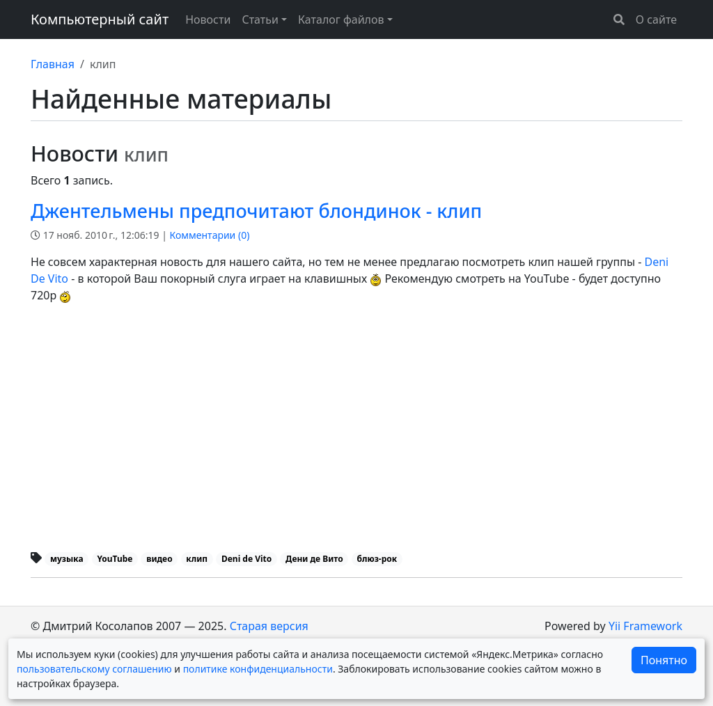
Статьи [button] (260, 19)
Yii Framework (645, 626)
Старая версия (269, 626)
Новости (207, 19)
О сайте (656, 19)
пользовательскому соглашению (94, 668)
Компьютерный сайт (100, 19)
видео (159, 559)
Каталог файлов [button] (341, 19)
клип (196, 559)
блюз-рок (376, 559)
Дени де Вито (314, 559)
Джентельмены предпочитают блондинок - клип (256, 210)
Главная (53, 64)
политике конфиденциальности (258, 668)
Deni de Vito (246, 559)
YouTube (114, 559)
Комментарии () (210, 235)
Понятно (664, 660)
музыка (67, 559)
